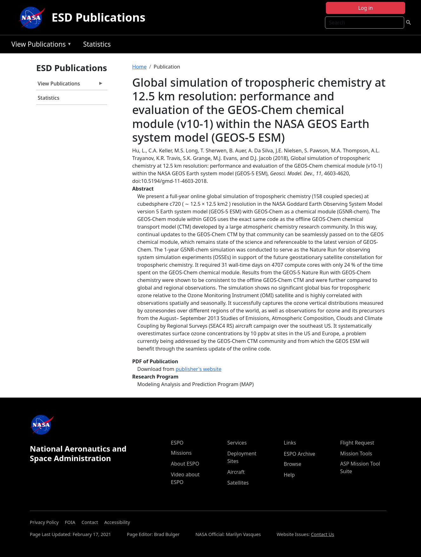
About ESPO (185, 463)
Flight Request (357, 442)
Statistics (97, 44)
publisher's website (199, 369)
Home (139, 66)
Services (237, 442)
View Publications (40, 45)
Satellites (238, 482)
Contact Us (322, 534)
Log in (365, 7)
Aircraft (236, 471)
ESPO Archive (299, 453)
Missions (181, 452)
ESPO (177, 442)
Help (289, 474)
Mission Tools (356, 453)
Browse (292, 463)
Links (290, 442)
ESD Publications (99, 17)
